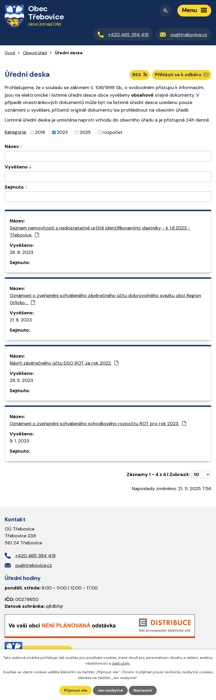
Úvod (10, 53)
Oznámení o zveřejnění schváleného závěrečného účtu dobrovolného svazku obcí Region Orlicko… (105, 299)
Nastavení (142, 690)
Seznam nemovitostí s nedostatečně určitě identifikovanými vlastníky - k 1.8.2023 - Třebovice (100, 231)
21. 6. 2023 (21, 320)
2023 (62, 132)
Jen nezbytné (110, 690)
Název (12, 146)
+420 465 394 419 (35, 556)
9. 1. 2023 (19, 441)
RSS (139, 75)
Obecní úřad (35, 53)
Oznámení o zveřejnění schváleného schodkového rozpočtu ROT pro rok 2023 (98, 423)
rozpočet (112, 132)
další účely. (121, 663)
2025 (85, 132)
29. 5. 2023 (21, 380)
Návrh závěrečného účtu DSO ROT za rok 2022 (64, 363)
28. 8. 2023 (21, 252)
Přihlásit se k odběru (181, 75)
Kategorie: (16, 132)
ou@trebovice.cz (33, 565)
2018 (40, 132)
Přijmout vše (75, 690)
